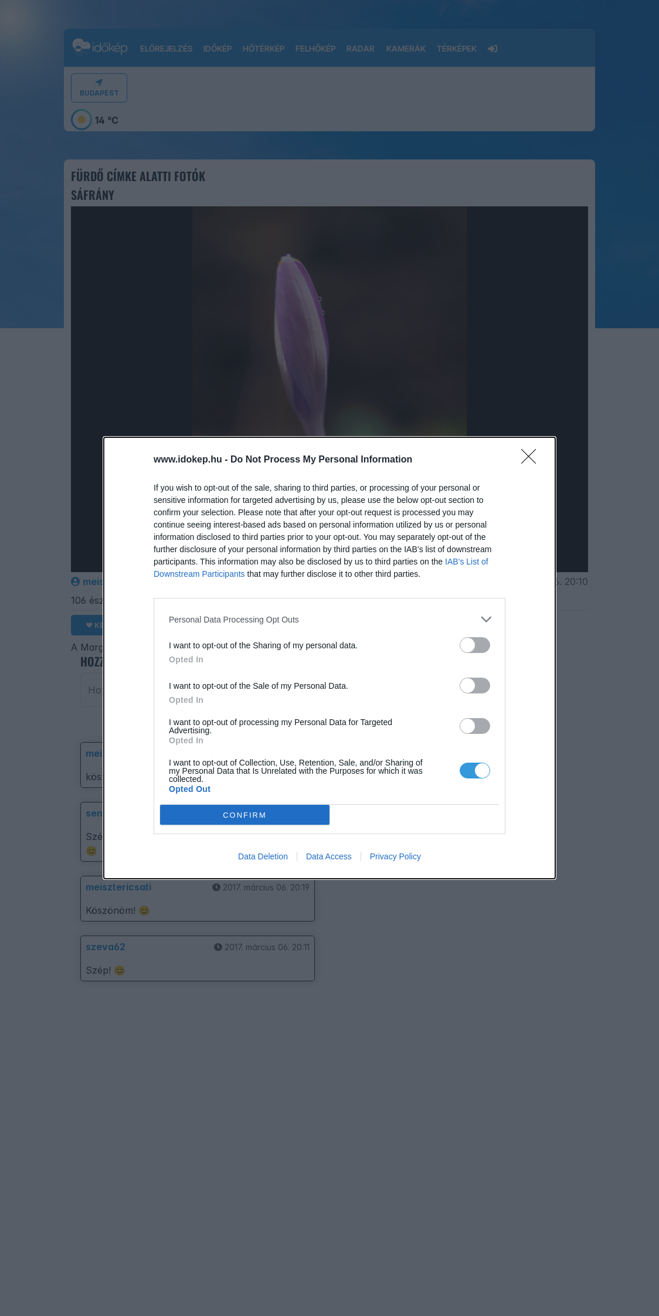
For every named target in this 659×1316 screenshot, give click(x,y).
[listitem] (329, 619)
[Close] (532, 460)
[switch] (475, 645)
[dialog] (329, 658)
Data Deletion (263, 856)
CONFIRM (245, 815)
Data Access (329, 856)
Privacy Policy (395, 856)
